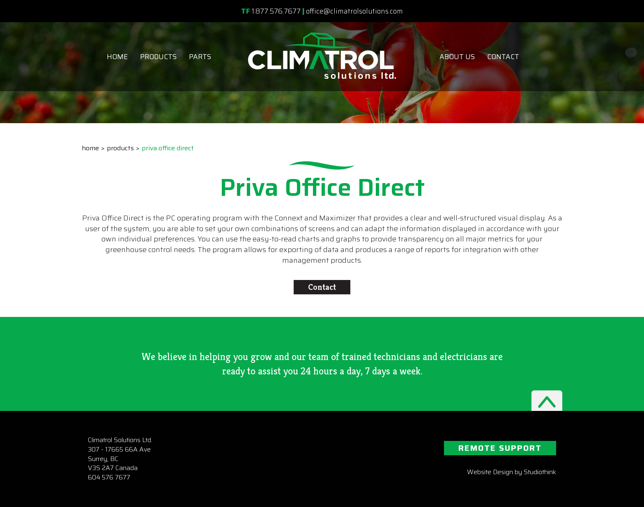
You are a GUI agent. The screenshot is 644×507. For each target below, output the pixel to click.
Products (158, 56)
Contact (503, 56)
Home (117, 56)
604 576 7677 (109, 477)
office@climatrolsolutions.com (354, 11)
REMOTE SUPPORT (500, 447)
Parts (200, 56)
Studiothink (540, 472)
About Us (457, 56)
